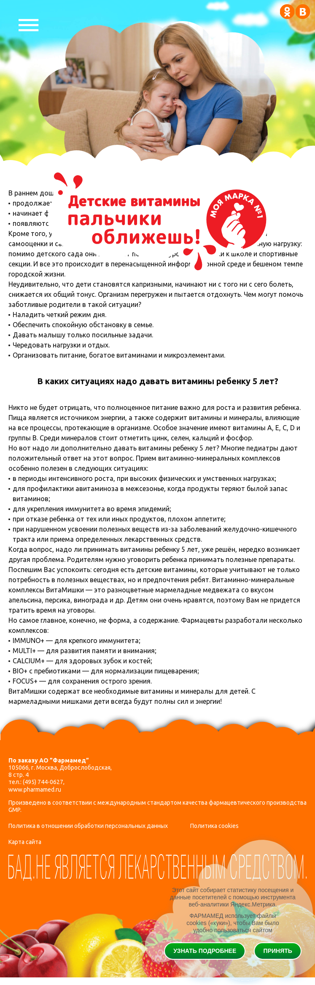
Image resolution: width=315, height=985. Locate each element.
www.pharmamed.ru (34, 789)
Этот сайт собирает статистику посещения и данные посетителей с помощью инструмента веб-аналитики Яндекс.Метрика (233, 897)
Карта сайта (24, 841)
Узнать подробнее (204, 950)
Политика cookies (214, 825)
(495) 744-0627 (43, 782)
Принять (278, 950)
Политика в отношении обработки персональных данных (88, 825)
